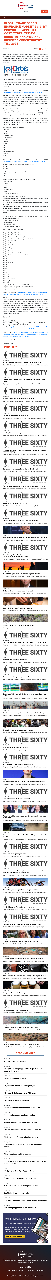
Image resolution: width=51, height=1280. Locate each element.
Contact (20, 1270)
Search (44, 11)
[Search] (31, 11)
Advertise (14, 1270)
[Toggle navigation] (4, 17)
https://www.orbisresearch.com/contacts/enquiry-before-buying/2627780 (24, 161)
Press (8, 1270)
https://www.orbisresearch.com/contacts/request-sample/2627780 (22, 92)
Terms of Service (29, 1270)
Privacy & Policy (39, 1270)
